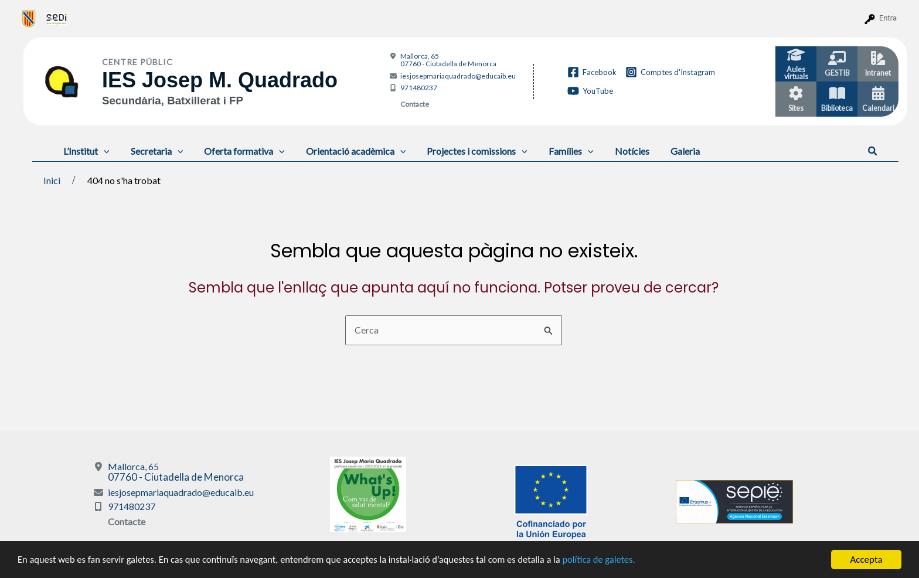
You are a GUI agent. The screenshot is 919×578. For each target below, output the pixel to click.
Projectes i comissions (466, 151)
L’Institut (85, 151)
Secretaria (153, 151)
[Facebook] (592, 72)
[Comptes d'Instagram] (670, 72)
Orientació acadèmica (348, 151)
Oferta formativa (238, 151)
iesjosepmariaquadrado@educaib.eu (458, 76)
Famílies (558, 151)
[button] (873, 151)
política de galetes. (618, 561)
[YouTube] (590, 91)
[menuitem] (29, 18)
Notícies (617, 151)
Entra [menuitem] (888, 17)
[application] (102, 151)
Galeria (667, 151)
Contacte (414, 104)
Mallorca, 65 (448, 60)
